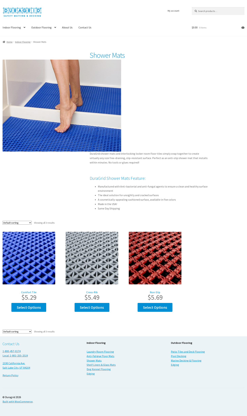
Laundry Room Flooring (100, 351)
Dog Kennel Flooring (99, 369)
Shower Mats (94, 360)
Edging (91, 373)
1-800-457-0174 (12, 351)
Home (10, 41)
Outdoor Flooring (41, 27)
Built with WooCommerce (18, 401)
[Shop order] (17, 223)
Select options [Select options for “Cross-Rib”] (92, 307)
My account (173, 10)
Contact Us (84, 27)
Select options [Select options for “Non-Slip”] (155, 307)
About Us (67, 27)
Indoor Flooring (23, 41)
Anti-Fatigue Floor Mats (100, 356)
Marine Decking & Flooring (186, 360)
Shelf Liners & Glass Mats (101, 364)
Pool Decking (178, 356)
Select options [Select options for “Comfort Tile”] (29, 307)
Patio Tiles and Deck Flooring (188, 351)
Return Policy (10, 375)
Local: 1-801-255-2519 (15, 355)
